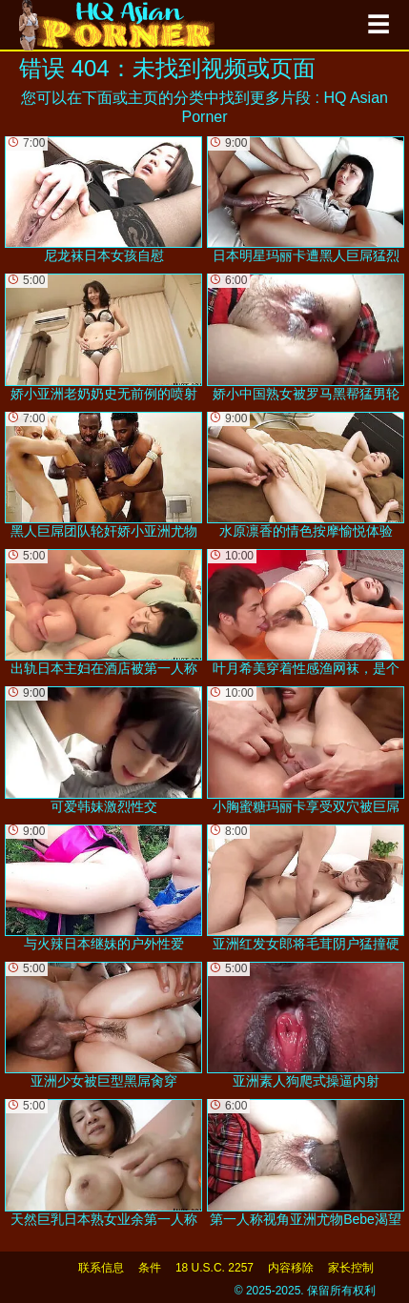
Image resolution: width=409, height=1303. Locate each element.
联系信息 (101, 1267)
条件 (149, 1267)
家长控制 (351, 1267)
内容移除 (291, 1267)
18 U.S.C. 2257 (214, 1267)
